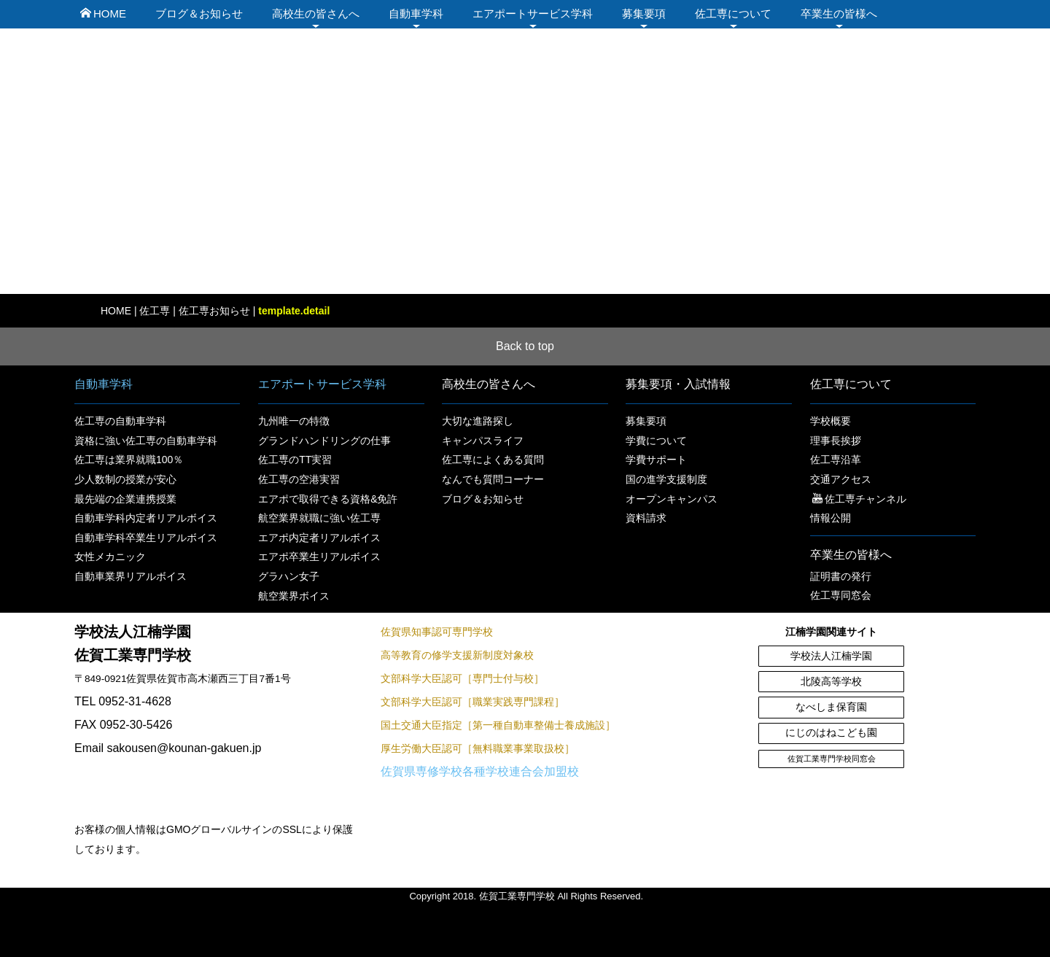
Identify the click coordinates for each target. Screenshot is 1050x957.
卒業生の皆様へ (839, 13)
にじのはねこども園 (831, 732)
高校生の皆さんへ (315, 13)
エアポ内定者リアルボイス (319, 537)
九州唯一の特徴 (294, 421)
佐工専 (154, 311)
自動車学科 (416, 13)
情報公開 (830, 518)
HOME (103, 13)
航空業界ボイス (294, 596)
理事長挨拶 (835, 440)
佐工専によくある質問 (493, 459)
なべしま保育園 (831, 707)
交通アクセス (840, 479)
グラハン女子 (288, 576)
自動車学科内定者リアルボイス (145, 518)
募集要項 (644, 13)
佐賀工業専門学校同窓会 (832, 758)
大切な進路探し (477, 421)
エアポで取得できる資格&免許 (327, 499)
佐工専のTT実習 (295, 459)
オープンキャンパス (672, 499)
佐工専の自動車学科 (120, 421)
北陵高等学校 (831, 681)
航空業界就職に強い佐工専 (319, 518)
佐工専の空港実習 (299, 479)
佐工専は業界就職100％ (128, 459)
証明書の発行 (840, 576)
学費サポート (656, 459)
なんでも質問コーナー (493, 479)
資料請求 (646, 518)
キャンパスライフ (483, 440)
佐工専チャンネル (859, 499)
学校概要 (830, 421)
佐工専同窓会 (840, 595)
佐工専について (733, 13)
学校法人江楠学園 (831, 656)
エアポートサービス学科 (532, 13)
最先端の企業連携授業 (125, 499)
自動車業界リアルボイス (130, 576)
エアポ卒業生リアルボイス (319, 556)
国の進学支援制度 (666, 479)
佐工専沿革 (835, 459)
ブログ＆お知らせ (199, 13)
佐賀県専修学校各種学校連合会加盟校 (480, 771)
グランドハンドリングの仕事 (324, 440)
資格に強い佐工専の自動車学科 (145, 440)
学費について (656, 440)
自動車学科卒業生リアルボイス (145, 537)
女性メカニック (110, 556)
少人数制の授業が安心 (125, 479)
